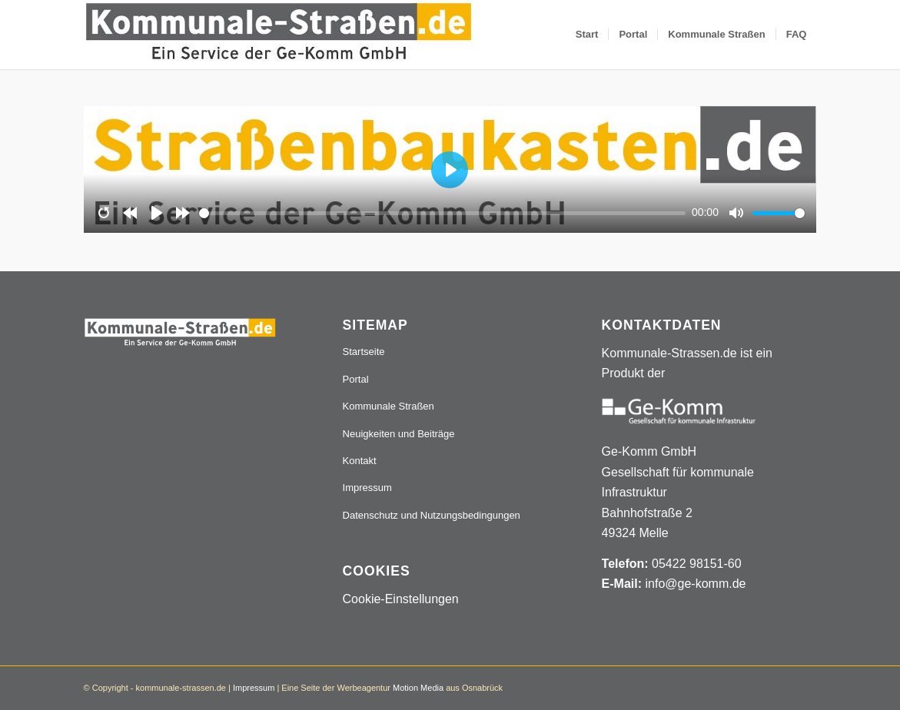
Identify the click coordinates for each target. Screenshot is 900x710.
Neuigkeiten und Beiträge (399, 434)
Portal (356, 379)
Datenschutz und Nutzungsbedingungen (431, 515)
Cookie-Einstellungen (401, 598)
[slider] (442, 213)
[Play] (156, 213)
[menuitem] (587, 34)
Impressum (367, 487)
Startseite (364, 351)
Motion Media (418, 687)
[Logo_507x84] (278, 34)
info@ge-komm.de (695, 583)
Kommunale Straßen (388, 406)
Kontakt (360, 460)
